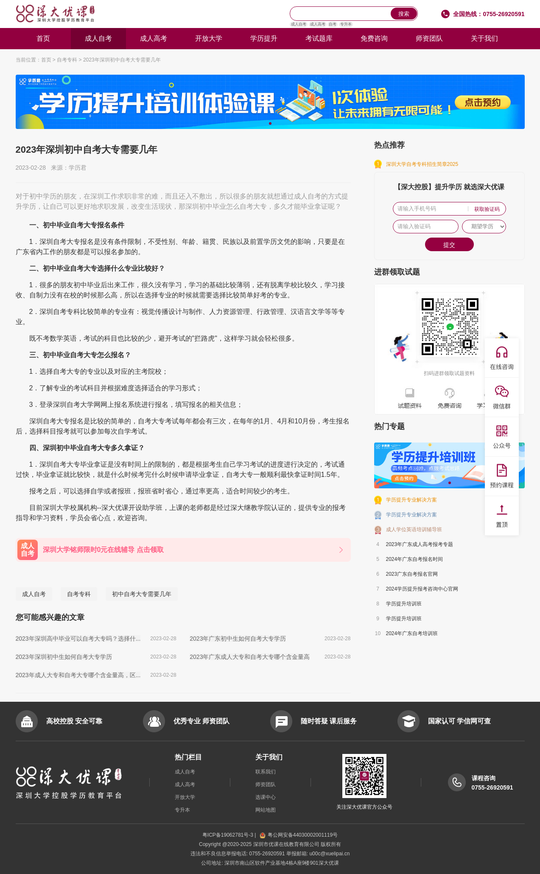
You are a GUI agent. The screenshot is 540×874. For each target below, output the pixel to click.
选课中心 (265, 797)
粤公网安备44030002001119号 (299, 835)
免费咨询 (374, 38)
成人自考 (298, 24)
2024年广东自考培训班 (412, 633)
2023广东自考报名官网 (412, 574)
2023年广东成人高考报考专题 (419, 544)
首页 (43, 38)
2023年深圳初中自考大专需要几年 (122, 60)
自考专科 (67, 60)
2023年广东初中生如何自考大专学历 (238, 638)
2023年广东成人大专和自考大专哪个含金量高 (250, 656)
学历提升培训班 (404, 604)
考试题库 (319, 38)
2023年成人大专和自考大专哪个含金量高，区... (78, 675)
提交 (449, 244)
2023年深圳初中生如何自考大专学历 (64, 656)
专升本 (346, 24)
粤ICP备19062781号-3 (228, 835)
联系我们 (265, 772)
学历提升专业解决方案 (411, 500)
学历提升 (263, 38)
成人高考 (317, 24)
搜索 (403, 14)
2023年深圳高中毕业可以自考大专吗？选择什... (78, 638)
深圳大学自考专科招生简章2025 (422, 164)
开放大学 (208, 38)
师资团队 (429, 38)
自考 (332, 24)
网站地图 (265, 810)
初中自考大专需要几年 (141, 594)
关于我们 (484, 38)
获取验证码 (487, 209)
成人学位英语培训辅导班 (414, 529)
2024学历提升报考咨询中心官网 (422, 589)
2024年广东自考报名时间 (414, 559)
